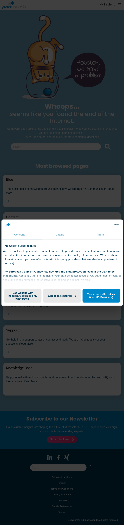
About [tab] (100, 234)
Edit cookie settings (62, 295)
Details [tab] (60, 234)
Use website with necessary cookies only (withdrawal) (22, 295)
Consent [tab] (19, 234)
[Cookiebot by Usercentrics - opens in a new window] (104, 224)
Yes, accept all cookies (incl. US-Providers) (101, 296)
